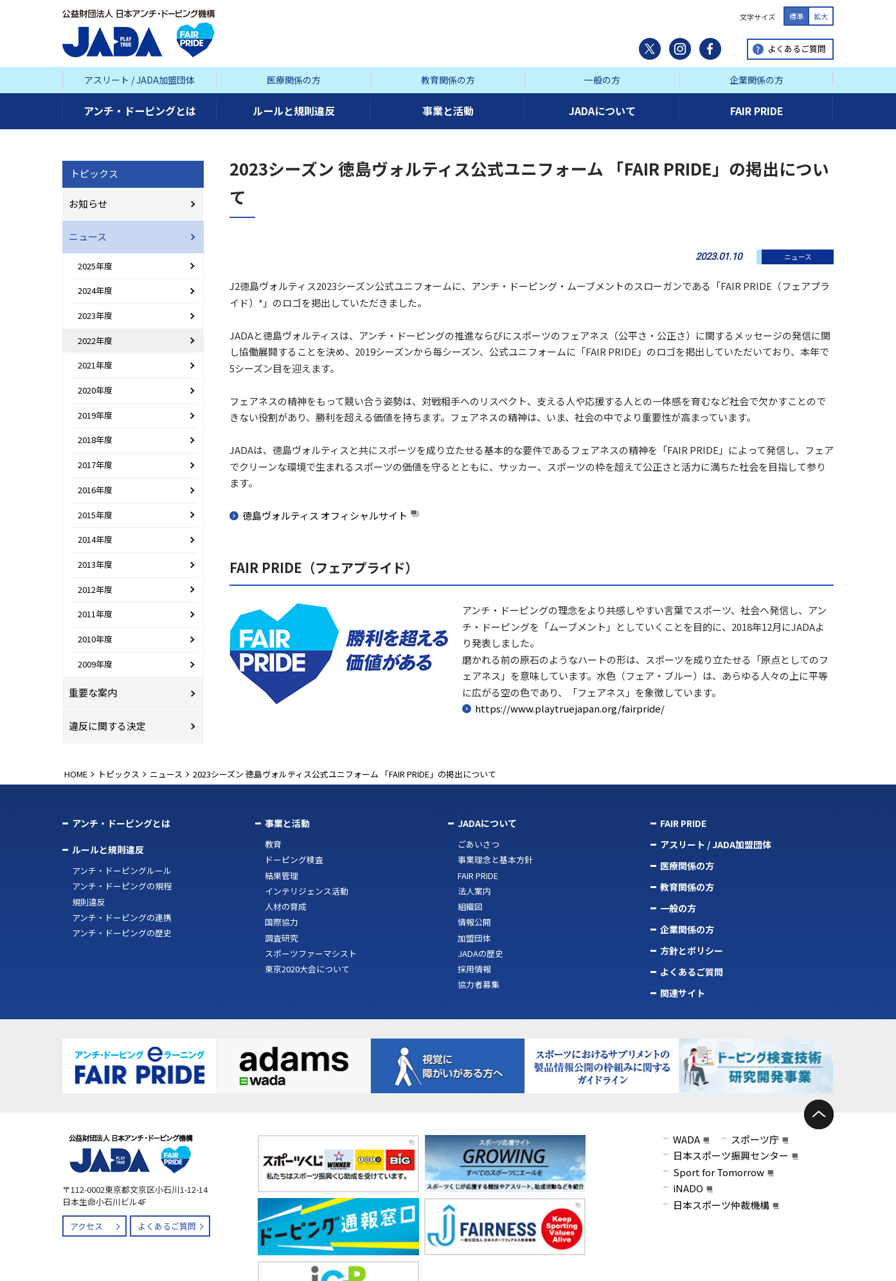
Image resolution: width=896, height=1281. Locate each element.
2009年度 (95, 664)
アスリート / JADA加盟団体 (139, 79)
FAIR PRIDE (478, 875)
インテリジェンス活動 (306, 891)
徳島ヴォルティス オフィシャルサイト (325, 515)
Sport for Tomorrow (718, 1169)
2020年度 (95, 390)
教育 (273, 844)
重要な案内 (93, 692)
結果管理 (281, 875)
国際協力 (281, 922)
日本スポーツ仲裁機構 (721, 1202)
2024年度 (95, 290)
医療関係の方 (294, 79)
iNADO (688, 1185)
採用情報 (474, 969)
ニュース (88, 236)
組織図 (470, 906)
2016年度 (95, 490)
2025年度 (95, 266)
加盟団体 (474, 938)
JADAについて (487, 823)
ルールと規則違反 (108, 849)
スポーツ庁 (755, 1136)
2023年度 (95, 315)
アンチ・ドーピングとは (121, 823)
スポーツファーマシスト (311, 953)
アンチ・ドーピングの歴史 (122, 933)
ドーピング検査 (294, 859)
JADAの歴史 (480, 953)
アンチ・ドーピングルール (122, 870)
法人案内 (474, 891)
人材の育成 (286, 906)
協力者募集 (478, 984)
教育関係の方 (448, 79)
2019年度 (95, 415)
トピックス (94, 173)
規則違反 (88, 902)
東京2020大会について (307, 969)
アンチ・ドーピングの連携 (122, 917)
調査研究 (281, 938)
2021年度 (95, 365)
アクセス (86, 1223)
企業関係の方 (757, 79)
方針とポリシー (691, 950)
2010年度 (95, 639)
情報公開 (474, 922)
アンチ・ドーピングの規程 (122, 886)
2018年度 (95, 439)
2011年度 (95, 614)
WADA (686, 1136)
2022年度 (95, 340)
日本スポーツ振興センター (731, 1152)
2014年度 (95, 539)
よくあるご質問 (796, 48)
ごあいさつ (478, 844)
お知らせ (88, 203)
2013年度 (95, 564)
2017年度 (95, 465)
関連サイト (682, 992)
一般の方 (602, 79)
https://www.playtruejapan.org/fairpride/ (570, 708)
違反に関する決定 (107, 725)
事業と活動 (287, 823)
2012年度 (95, 589)
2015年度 (95, 515)
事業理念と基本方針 (495, 859)
